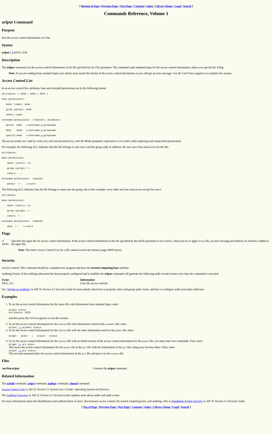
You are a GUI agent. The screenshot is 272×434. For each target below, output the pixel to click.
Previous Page (109, 6)
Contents (139, 6)
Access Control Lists (13, 413)
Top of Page (90, 430)
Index (150, 6)
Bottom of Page (90, 6)
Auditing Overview (17, 419)
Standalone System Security (187, 425)
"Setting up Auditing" (18, 311)
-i (20, 350)
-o (19, 368)
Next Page (126, 6)
